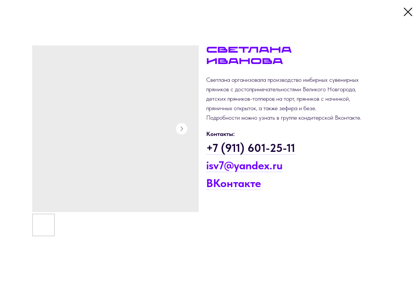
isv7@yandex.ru (244, 165)
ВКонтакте (233, 183)
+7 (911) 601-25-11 (250, 148)
